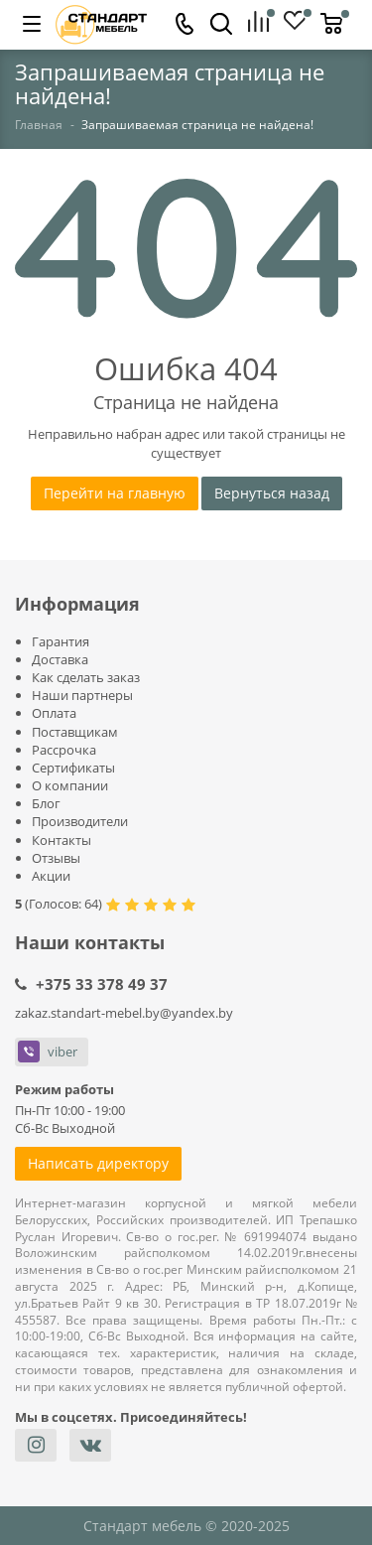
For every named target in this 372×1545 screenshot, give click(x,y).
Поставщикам (75, 732)
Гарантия (60, 641)
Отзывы (56, 858)
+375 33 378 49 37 (102, 984)
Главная (38, 124)
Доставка (60, 659)
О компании (70, 785)
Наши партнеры (82, 695)
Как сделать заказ (86, 677)
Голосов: (63, 904)
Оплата (54, 713)
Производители (80, 821)
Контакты (61, 840)
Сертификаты (73, 767)
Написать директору (98, 1163)
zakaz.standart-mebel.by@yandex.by (124, 1013)
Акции (51, 876)
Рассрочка (64, 750)
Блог (46, 803)
